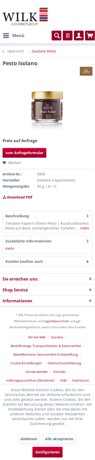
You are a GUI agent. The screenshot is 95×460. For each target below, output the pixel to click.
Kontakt (59, 371)
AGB (63, 380)
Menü (13, 34)
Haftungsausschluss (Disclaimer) (30, 380)
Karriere (57, 337)
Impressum (80, 380)
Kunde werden (37, 371)
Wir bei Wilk (37, 337)
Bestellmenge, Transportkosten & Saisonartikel (46, 345)
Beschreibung (17, 215)
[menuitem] (13, 35)
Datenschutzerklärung (64, 363)
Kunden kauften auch (24, 261)
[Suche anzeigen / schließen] (56, 35)
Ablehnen (29, 438)
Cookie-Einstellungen (26, 363)
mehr (84, 228)
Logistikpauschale (56, 321)
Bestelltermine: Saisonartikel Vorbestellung (45, 354)
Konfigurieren (47, 452)
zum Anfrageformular (24, 152)
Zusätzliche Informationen (28, 241)
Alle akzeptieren (59, 438)
